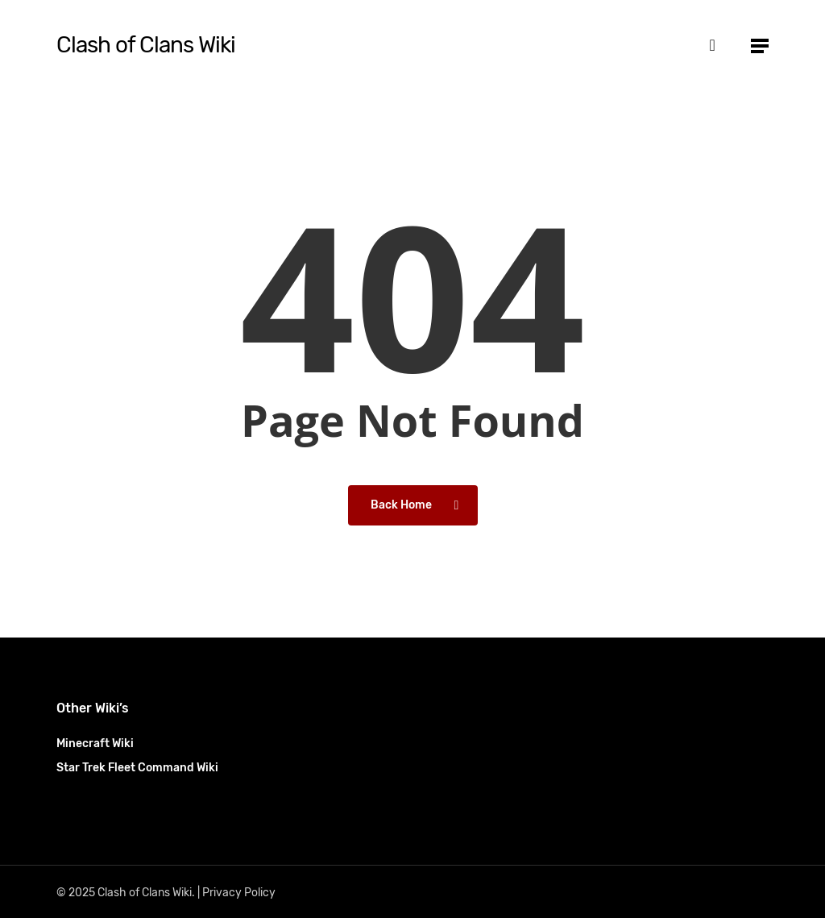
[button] (760, 45)
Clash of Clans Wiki (145, 45)
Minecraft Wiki (95, 743)
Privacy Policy (239, 892)
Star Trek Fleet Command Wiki (137, 768)
